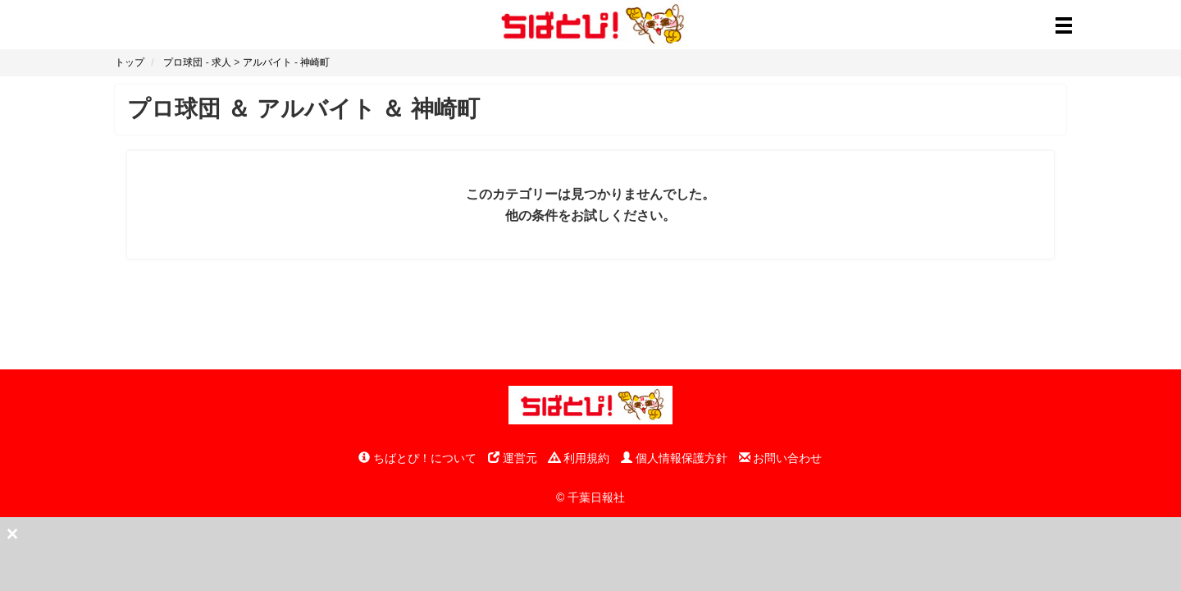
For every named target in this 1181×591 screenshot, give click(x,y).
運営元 (512, 458)
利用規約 (579, 458)
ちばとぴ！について (417, 458)
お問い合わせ (781, 458)
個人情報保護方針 (674, 458)
